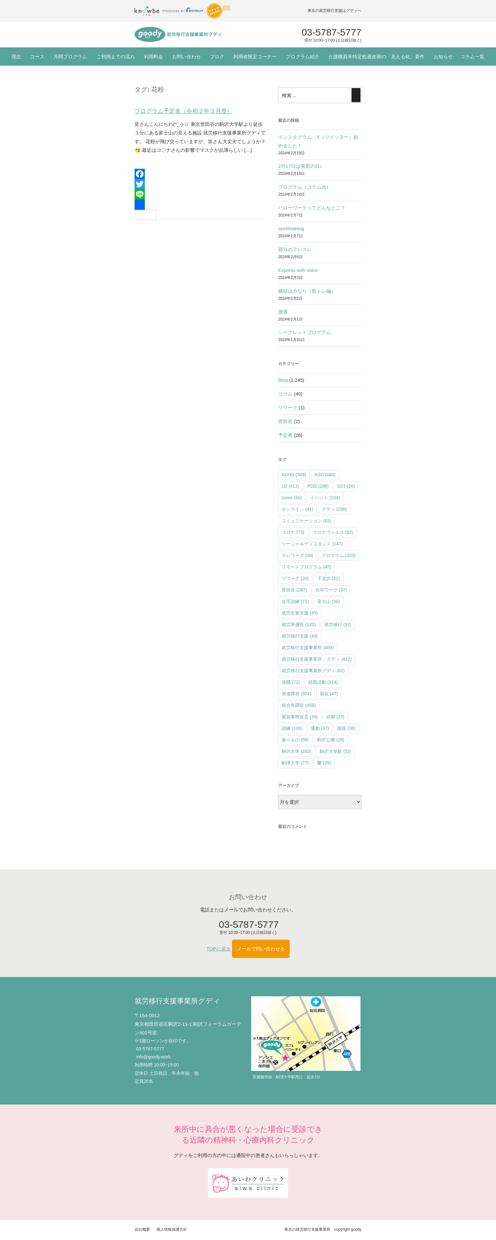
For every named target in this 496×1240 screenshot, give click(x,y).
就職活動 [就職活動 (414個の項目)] (323, 682)
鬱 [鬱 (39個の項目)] (324, 762)
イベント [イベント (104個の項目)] (325, 497)
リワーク (287, 407)
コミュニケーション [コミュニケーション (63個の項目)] (306, 520)
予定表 (285, 435)
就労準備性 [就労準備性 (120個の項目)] (299, 624)
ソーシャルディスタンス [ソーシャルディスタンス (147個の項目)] (312, 543)
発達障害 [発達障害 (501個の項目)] (296, 693)
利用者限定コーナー (255, 56)
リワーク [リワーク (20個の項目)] (295, 578)
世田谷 (285, 421)
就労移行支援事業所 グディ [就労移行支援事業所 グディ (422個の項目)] (317, 659)
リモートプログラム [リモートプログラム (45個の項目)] (306, 566)
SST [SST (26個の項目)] (346, 486)
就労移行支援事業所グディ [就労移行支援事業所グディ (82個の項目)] (313, 670)
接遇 (283, 311)
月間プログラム (70, 56)
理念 (16, 56)
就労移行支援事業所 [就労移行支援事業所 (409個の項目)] (308, 647)
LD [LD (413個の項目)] (290, 486)
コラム (285, 393)
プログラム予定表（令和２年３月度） (184, 111)
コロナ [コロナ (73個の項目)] (293, 532)
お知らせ (443, 56)
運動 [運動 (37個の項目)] (320, 728)
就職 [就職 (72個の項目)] (291, 682)
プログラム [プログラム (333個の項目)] (339, 555)
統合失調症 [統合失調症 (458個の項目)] (299, 705)
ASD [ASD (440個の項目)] (324, 474)
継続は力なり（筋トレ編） (307, 291)
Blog (283, 380)
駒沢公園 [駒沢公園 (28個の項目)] (330, 739)
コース (37, 56)
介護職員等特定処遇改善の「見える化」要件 (376, 56)
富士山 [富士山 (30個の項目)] (328, 601)
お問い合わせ (186, 56)
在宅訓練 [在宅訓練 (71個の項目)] (295, 601)
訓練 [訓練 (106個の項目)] (292, 728)
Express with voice (298, 270)
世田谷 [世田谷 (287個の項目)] (294, 589)
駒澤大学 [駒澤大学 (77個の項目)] (295, 762)
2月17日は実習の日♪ (300, 166)
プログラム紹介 (302, 56)
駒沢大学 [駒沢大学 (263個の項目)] (296, 751)
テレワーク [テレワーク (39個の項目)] (297, 555)
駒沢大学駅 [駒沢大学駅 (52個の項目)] (335, 751)
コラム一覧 (472, 56)
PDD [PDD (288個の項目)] (317, 486)
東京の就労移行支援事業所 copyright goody (322, 1229)
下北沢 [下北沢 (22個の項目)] (328, 578)
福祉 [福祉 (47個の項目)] (329, 693)
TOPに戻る (218, 948)
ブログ (217, 56)
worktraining (291, 228)
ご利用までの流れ (115, 56)
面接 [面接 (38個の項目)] (346, 728)
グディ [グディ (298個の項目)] (334, 509)
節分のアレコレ (295, 249)
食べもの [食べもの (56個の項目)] (295, 739)
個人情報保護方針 (171, 1229)
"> (178, 34)
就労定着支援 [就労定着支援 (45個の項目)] (300, 613)
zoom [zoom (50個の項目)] (292, 497)
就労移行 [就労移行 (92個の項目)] (337, 624)
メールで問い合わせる (261, 948)
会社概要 (142, 1229)
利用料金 (153, 56)
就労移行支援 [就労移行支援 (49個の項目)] (300, 636)
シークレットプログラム (304, 332)
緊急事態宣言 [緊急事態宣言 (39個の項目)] (300, 716)
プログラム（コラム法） (304, 187)
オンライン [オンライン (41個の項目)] (297, 509)
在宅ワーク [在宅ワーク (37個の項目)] (331, 589)
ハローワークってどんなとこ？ (311, 207)
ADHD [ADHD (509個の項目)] (294, 474)
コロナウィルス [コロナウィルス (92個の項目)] (333, 532)
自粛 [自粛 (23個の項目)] (335, 716)
